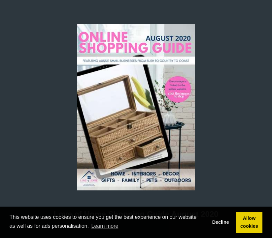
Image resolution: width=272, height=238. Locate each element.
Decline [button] (220, 222)
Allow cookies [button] (249, 222)
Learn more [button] (105, 226)
